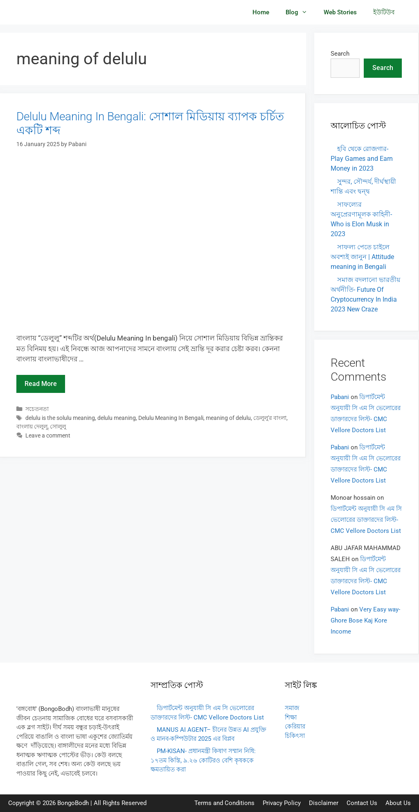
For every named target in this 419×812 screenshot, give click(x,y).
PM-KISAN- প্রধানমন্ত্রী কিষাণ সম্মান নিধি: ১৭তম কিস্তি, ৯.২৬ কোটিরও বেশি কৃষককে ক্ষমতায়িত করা (203, 760)
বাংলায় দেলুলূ (31, 426)
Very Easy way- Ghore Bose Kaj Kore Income (365, 620)
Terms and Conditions (224, 803)
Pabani (340, 397)
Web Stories (340, 12)
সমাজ (292, 708)
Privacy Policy (282, 803)
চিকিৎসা (295, 736)
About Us (398, 803)
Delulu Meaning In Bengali (170, 418)
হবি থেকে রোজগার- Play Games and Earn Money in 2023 (362, 158)
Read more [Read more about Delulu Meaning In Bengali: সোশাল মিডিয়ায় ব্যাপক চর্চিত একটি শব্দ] (41, 384)
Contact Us (362, 803)
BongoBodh (73, 803)
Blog (300, 12)
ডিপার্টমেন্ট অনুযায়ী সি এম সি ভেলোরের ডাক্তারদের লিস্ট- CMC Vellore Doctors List (366, 520)
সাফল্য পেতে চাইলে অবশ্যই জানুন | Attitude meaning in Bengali (362, 257)
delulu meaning (116, 418)
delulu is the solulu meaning (60, 418)
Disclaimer (323, 803)
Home (260, 12)
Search (340, 53)
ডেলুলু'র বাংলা (269, 418)
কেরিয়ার (295, 726)
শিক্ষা (291, 717)
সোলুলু (58, 426)
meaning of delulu (228, 418)
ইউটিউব (383, 12)
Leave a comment (47, 435)
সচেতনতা (37, 409)
